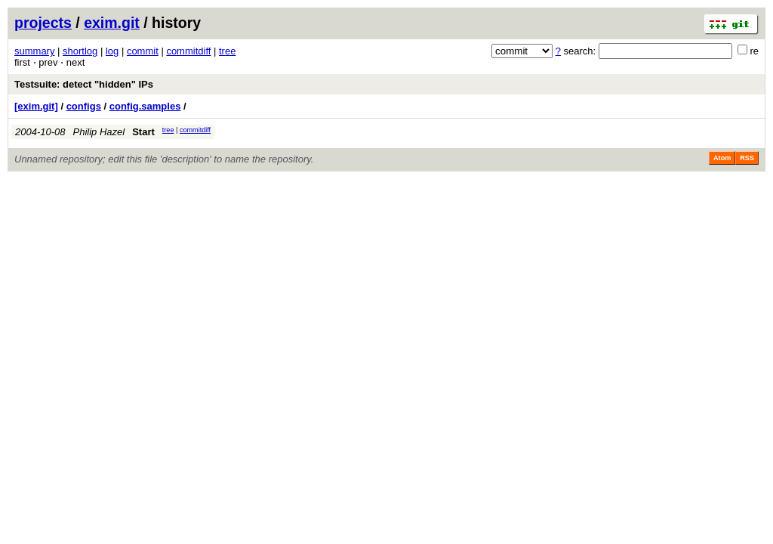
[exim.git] (36, 106)
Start (143, 132)
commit (143, 51)
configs (83, 106)
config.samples (145, 106)
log (112, 51)
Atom (722, 158)
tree (227, 51)
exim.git (112, 22)
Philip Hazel (99, 132)
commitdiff (188, 51)
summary (34, 51)
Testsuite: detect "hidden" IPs (83, 84)
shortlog (80, 51)
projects (43, 22)
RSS (747, 158)
